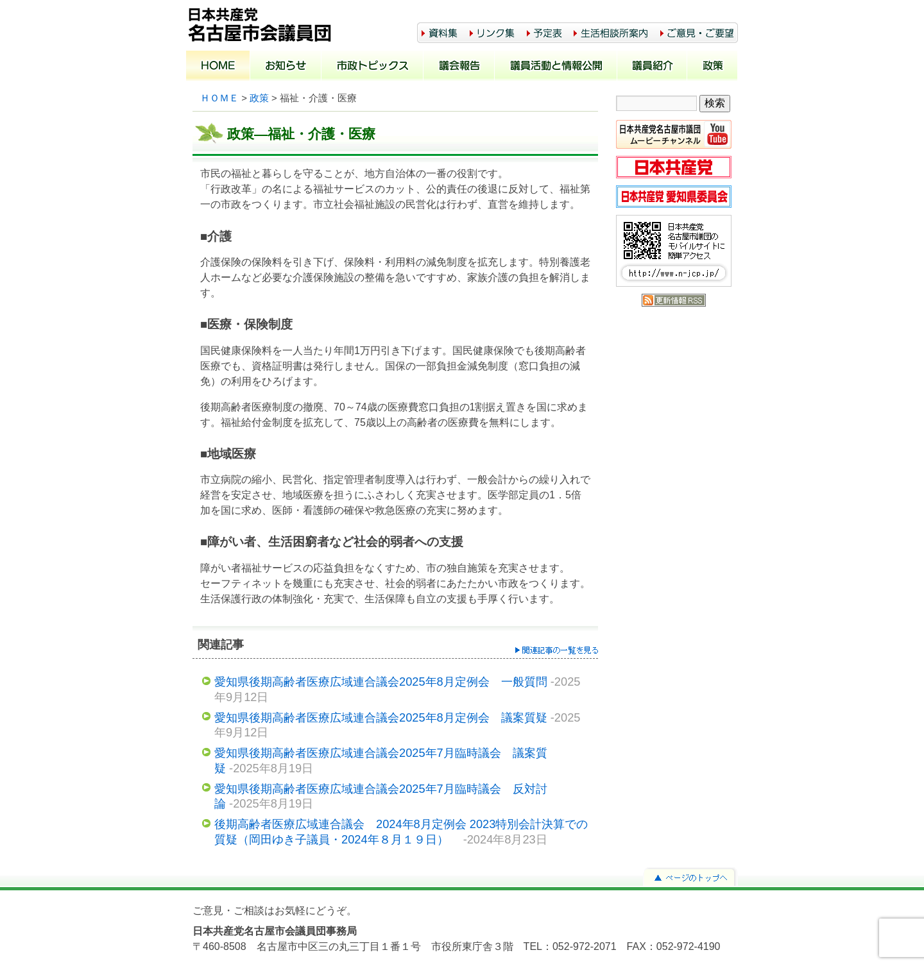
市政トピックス (372, 67)
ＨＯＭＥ (219, 98)
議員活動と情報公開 (556, 67)
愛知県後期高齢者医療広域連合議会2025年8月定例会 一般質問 (380, 681)
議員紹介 (652, 67)
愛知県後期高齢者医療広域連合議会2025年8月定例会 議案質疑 (380, 717)
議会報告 (459, 67)
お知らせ (285, 67)
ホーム (218, 67)
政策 (712, 67)
